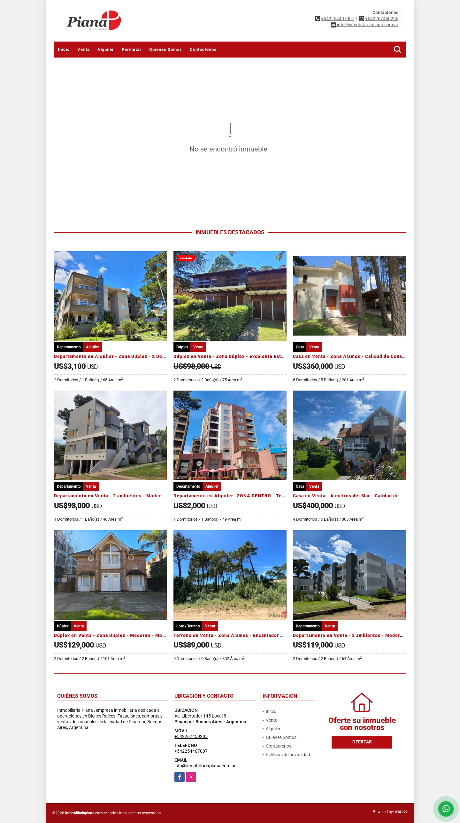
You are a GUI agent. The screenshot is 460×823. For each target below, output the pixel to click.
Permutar (132, 49)
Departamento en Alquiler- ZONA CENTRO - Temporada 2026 (243, 495)
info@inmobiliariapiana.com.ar (205, 765)
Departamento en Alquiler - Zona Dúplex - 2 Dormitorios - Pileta (128, 356)
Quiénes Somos (165, 49)
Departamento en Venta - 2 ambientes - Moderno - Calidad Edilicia (130, 495)
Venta (83, 49)
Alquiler (105, 49)
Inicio (64, 49)
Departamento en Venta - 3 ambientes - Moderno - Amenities (363, 635)
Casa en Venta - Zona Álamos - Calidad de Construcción (357, 356)
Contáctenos (203, 49)
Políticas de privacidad (288, 754)
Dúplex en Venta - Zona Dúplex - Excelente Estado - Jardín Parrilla (250, 356)
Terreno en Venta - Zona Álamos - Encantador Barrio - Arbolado (246, 635)
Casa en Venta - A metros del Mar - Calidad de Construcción (362, 495)
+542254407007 (337, 18)
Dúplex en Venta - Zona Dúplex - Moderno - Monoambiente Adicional (133, 635)
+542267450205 (381, 18)
